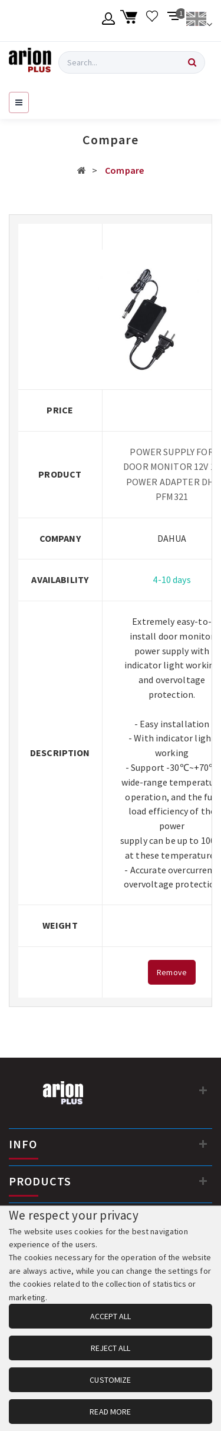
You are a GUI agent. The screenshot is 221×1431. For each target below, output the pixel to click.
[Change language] (199, 20)
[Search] (192, 62)
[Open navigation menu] (19, 102)
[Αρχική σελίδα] (81, 170)
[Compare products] (174, 21)
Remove (172, 972)
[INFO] (203, 1143)
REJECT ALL (110, 1348)
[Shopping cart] (130, 21)
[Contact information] (203, 1090)
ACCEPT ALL (110, 1316)
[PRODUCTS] (203, 1181)
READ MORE (110, 1411)
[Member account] (108, 20)
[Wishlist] (152, 21)
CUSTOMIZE (110, 1379)
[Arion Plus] (30, 62)
